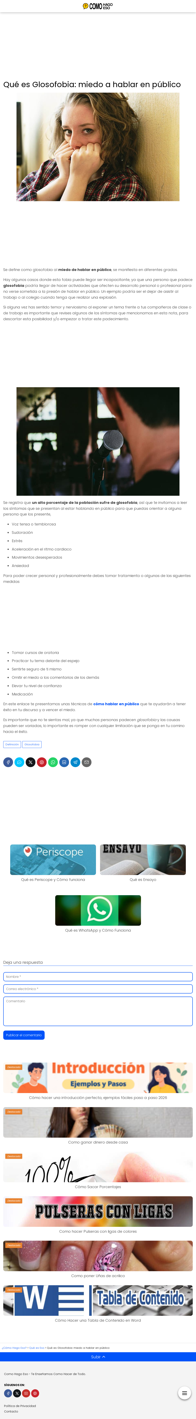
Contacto (11, 1411)
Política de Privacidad (20, 1406)
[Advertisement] (98, 46)
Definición (12, 744)
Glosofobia (31, 744)
